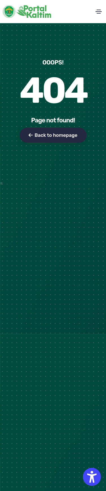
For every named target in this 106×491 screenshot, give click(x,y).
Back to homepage (53, 135)
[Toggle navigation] (99, 12)
